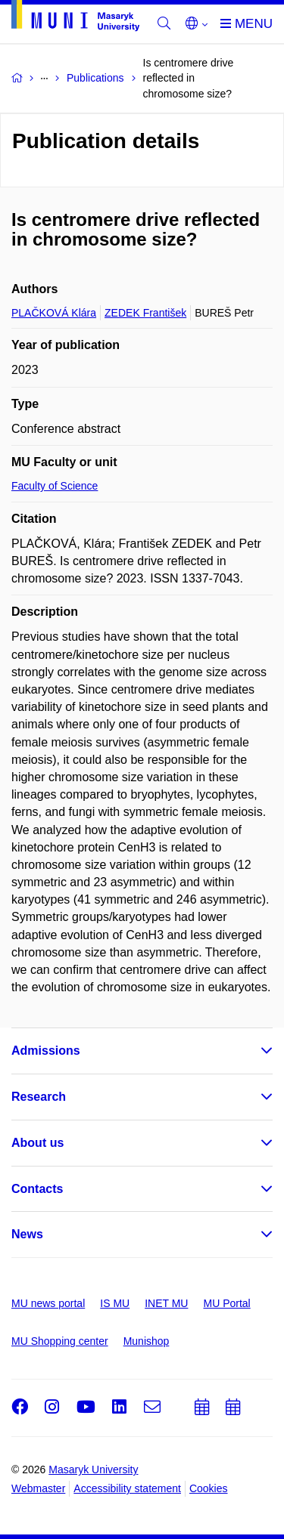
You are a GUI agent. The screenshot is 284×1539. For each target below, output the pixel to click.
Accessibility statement (127, 1488)
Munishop (146, 1341)
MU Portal (226, 1303)
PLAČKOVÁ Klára (53, 313)
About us (37, 1142)
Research (38, 1096)
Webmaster (38, 1488)
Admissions (45, 1050)
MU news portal (48, 1303)
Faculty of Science (54, 486)
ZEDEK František (145, 313)
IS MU (115, 1303)
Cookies (208, 1488)
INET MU (166, 1303)
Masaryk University (93, 1469)
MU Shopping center (59, 1341)
